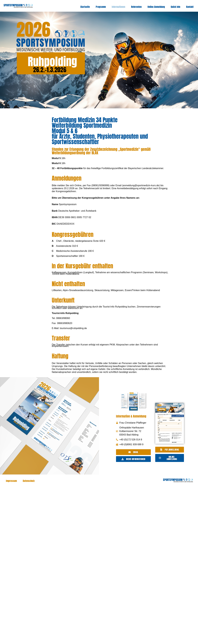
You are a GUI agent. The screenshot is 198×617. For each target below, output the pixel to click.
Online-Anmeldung (156, 7)
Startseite (85, 7)
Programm (101, 7)
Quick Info (175, 7)
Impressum (11, 481)
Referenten (136, 7)
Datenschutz (29, 481)
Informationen (118, 7)
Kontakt (190, 7)
